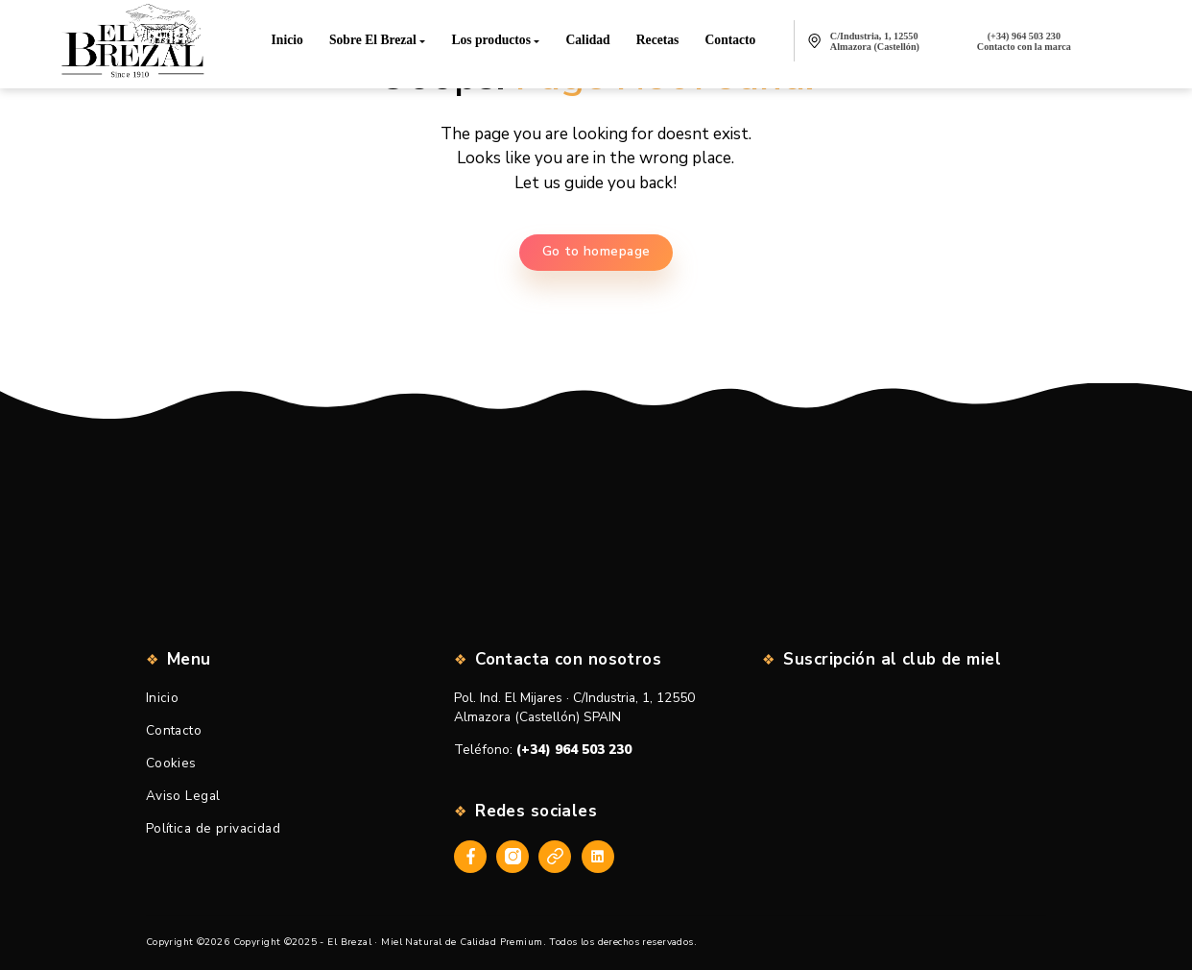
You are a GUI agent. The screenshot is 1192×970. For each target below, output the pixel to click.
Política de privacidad (213, 828)
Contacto (174, 730)
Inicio (162, 698)
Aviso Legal (183, 796)
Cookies (171, 763)
